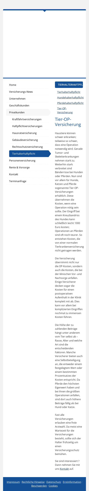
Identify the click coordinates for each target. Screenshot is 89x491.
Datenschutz (53, 482)
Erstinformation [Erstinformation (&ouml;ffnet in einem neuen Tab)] (72, 482)
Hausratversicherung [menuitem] (24, 133)
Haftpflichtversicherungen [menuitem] (27, 126)
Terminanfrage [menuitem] (17, 181)
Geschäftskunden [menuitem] (19, 105)
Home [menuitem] (12, 85)
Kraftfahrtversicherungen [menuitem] (27, 119)
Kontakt (64, 469)
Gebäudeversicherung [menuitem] (25, 140)
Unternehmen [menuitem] (17, 98)
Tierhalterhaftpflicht (68, 92)
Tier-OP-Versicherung (65, 110)
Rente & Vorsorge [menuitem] (19, 167)
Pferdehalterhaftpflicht (70, 103)
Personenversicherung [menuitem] (22, 160)
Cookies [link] (53, 485)
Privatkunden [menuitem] (17, 112)
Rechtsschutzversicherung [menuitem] (27, 146)
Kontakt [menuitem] (13, 174)
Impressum (13, 482)
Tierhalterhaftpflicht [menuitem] (23, 153)
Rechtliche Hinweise (33, 482)
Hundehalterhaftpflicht (70, 97)
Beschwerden (39, 485)
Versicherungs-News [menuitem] (21, 91)
